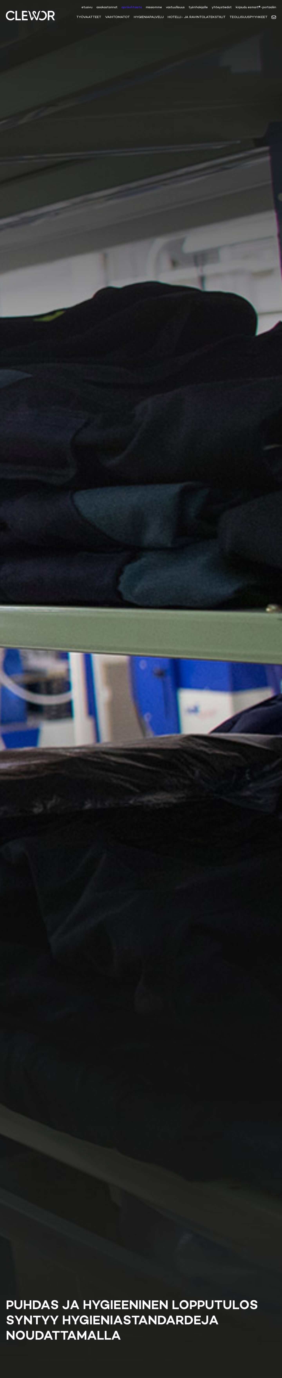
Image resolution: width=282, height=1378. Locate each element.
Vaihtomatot (117, 17)
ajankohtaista (131, 7)
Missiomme (154, 7)
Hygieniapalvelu (149, 17)
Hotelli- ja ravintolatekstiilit (197, 17)
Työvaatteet (88, 17)
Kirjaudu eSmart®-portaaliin (256, 7)
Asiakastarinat (107, 7)
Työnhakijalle (198, 7)
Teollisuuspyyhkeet (249, 17)
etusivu (86, 7)
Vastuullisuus (175, 7)
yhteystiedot (222, 7)
